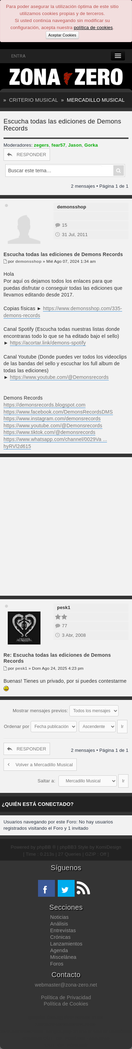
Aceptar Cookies (62, 35)
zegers (41, 145)
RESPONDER (26, 154)
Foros (57, 964)
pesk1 (63, 607)
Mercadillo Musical (96, 100)
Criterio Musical (33, 100)
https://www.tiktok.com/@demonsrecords (49, 432)
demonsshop (71, 206)
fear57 (58, 145)
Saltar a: (46, 780)
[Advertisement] (66, 526)
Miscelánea (63, 957)
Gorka (91, 145)
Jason (75, 145)
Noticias (59, 917)
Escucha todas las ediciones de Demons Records (63, 254)
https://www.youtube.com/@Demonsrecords (59, 377)
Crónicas (60, 937)
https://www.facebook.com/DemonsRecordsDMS (58, 412)
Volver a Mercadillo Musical (40, 764)
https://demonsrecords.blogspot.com (45, 405)
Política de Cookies (66, 1004)
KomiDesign (108, 847)
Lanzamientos (66, 944)
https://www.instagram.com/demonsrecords (52, 418)
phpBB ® (46, 847)
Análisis (59, 924)
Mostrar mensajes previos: (66, 710)
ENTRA (15, 56)
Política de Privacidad (66, 997)
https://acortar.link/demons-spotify (48, 343)
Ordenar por (40, 726)
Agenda (59, 950)
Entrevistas (63, 930)
